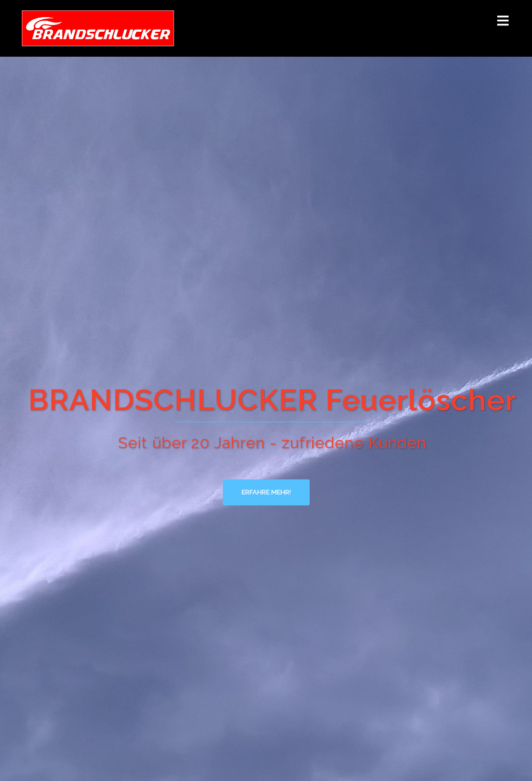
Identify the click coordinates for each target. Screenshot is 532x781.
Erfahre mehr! (266, 492)
